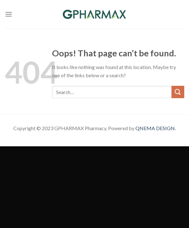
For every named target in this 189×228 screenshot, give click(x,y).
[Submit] (178, 92)
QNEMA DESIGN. (155, 128)
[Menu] (8, 14)
